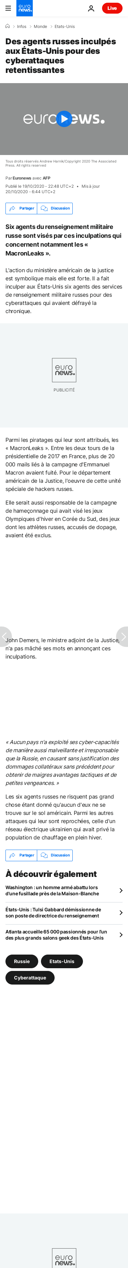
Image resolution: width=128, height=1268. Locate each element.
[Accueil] (7, 26)
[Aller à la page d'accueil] (24, 8)
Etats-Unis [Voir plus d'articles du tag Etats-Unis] (61, 961)
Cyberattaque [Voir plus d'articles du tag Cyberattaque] (30, 977)
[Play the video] (64, 119)
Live (112, 8)
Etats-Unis (65, 27)
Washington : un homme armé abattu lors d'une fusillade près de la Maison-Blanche (52, 890)
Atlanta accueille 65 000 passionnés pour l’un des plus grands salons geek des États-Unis (56, 935)
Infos (21, 27)
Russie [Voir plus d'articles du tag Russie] (22, 961)
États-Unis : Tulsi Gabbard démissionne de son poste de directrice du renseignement (53, 912)
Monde (40, 27)
